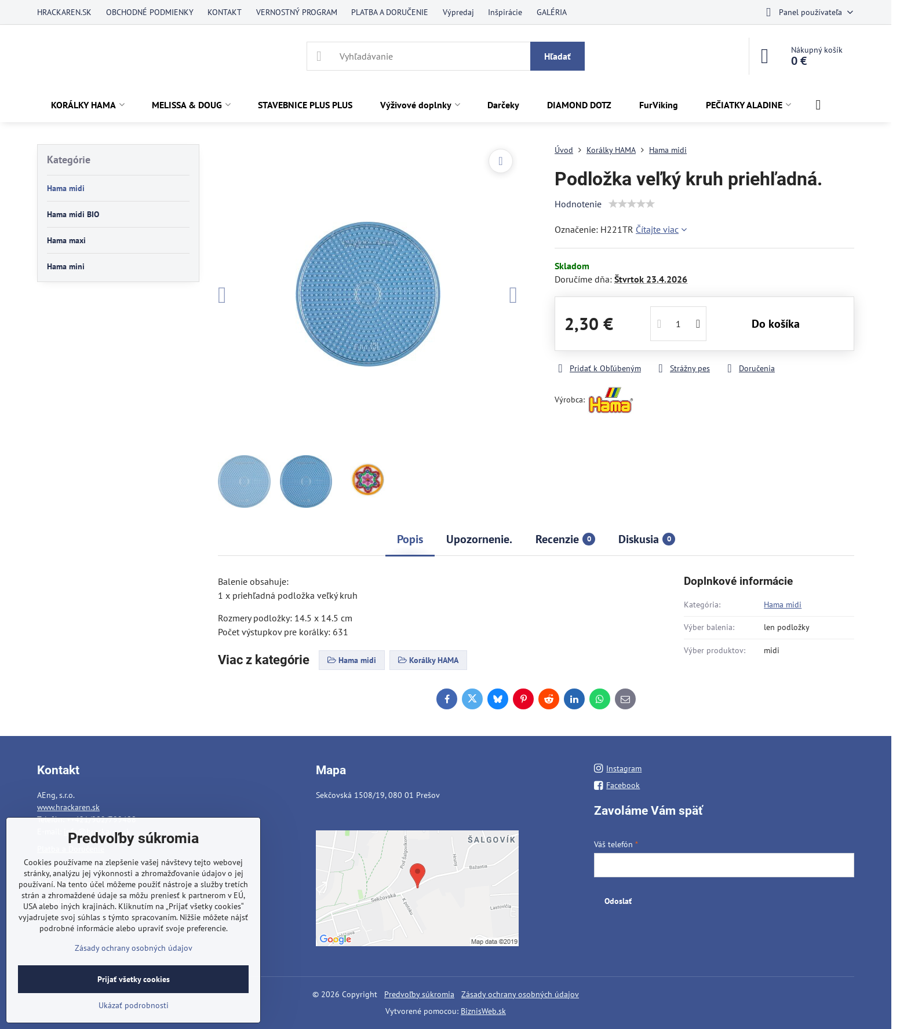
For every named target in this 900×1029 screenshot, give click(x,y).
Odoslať (618, 901)
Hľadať (557, 56)
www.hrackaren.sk (68, 807)
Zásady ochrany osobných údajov (520, 994)
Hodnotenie (578, 204)
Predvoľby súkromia (419, 994)
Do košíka (776, 323)
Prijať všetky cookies (133, 979)
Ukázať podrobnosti (134, 1005)
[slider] (631, 203)
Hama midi (782, 604)
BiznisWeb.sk (483, 1011)
